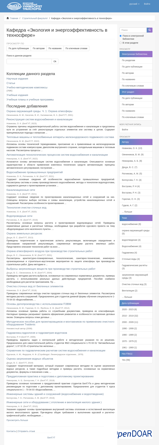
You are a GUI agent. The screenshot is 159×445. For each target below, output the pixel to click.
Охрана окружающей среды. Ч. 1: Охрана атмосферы (39, 111)
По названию (55, 48)
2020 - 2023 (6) (129, 309)
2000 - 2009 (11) (130, 322)
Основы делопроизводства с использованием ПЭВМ (39, 304)
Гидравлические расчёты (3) (134, 267)
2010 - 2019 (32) (130, 315)
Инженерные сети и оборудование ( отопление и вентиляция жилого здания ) (54, 402)
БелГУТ (51, 437)
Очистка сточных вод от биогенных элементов (35, 286)
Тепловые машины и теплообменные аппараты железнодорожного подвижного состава (60, 137)
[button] (134, 4)
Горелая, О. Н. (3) (131, 199)
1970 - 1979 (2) (129, 341)
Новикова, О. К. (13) (132, 148)
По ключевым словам (76, 48)
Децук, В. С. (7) (129, 167)
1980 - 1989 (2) (129, 335)
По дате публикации (19, 48)
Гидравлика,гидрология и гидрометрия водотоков (37, 332)
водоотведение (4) (131, 240)
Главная (14, 18)
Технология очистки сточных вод (26, 207)
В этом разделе (129, 43)
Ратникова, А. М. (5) (132, 173)
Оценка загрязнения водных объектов (30, 358)
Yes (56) (126, 360)
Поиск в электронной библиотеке (132, 37)
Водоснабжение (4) (131, 246)
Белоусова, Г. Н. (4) (132, 180)
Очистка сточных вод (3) (134, 284)
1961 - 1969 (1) (129, 347)
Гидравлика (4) (129, 252)
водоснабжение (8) (131, 224)
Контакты (11, 431)
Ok (55, 61)
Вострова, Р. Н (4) (131, 186)
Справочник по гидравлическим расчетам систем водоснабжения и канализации (56, 350)
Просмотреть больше (17, 420)
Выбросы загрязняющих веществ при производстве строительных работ (51, 268)
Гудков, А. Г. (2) (129, 205)
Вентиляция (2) (129, 290)
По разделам (128, 60)
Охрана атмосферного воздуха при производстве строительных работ (50, 251)
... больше (127, 211)
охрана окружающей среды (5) (136, 232)
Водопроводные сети (19, 216)
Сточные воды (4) (131, 259)
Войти (125, 129)
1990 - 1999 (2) (129, 328)
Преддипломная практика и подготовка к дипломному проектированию (50, 376)
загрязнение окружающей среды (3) (135, 276)
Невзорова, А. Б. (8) (132, 161)
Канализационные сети (21, 189)
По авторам (39, 48)
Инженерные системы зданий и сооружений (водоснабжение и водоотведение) (55, 394)
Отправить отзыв (26, 431)
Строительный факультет (35, 18)
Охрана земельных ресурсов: (25, 233)
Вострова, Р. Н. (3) (131, 192)
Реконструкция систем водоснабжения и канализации (40, 119)
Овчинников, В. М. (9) (133, 154)
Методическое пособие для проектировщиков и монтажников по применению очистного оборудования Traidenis (60, 323)
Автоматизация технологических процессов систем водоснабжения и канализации (57, 154)
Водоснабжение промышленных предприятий (35, 172)
